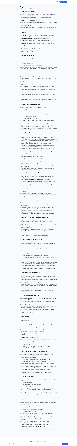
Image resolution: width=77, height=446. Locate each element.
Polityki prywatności (52, 22)
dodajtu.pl (13, 2)
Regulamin (34, 440)
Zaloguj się (57, 1)
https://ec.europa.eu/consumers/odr (45, 347)
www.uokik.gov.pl (26, 344)
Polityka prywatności (29, 430)
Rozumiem (65, 444)
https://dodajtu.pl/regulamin (45, 424)
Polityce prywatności (47, 303)
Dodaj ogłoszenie (63, 1)
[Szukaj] (25, 1)
